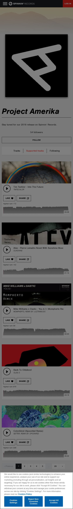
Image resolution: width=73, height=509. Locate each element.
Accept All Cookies (54, 501)
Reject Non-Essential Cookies (33, 501)
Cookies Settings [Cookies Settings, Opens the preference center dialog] (13, 501)
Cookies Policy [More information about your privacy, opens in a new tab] (25, 494)
